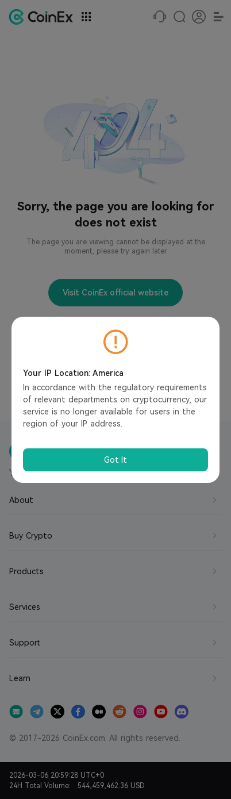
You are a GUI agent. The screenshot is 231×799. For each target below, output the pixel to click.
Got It (115, 459)
